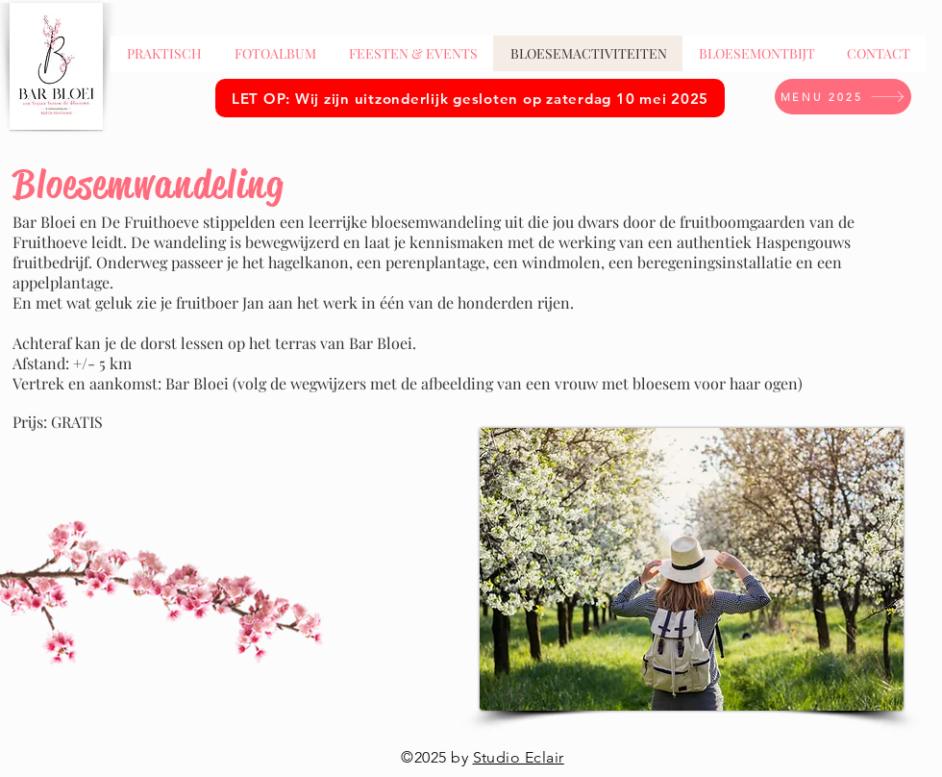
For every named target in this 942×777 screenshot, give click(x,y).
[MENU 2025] (843, 96)
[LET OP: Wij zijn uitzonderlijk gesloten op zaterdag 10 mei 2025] (470, 98)
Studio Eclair (518, 757)
